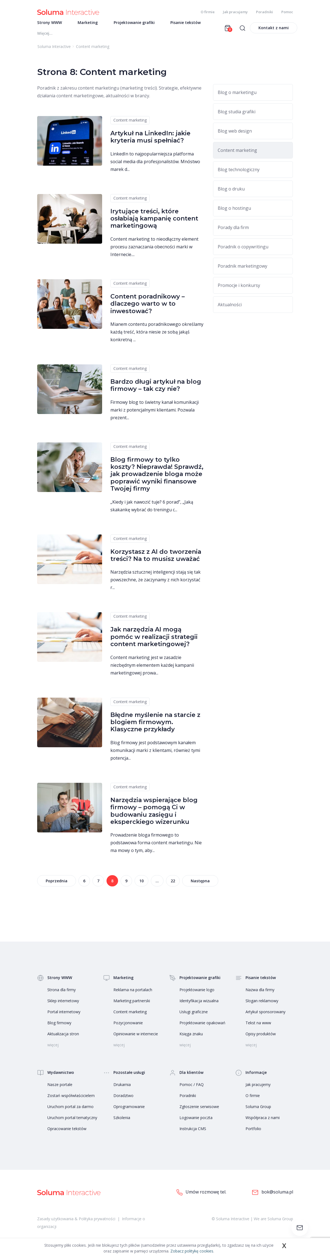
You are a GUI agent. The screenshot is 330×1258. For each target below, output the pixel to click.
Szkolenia (121, 1120)
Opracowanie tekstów (66, 1131)
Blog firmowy (59, 1025)
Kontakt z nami (273, 30)
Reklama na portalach (132, 992)
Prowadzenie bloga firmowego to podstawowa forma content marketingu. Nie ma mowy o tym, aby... (156, 845)
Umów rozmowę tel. (201, 1195)
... (157, 883)
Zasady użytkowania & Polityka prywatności (76, 1221)
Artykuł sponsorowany (265, 1014)
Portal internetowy (63, 1014)
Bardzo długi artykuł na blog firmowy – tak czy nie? (155, 388)
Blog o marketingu (237, 95)
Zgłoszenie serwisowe (199, 1109)
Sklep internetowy (63, 1003)
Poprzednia (56, 883)
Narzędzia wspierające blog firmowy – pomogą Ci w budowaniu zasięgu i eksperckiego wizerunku (154, 813)
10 (141, 883)
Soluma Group (258, 1109)
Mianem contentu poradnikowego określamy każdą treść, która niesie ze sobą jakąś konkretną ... (156, 334)
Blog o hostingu (234, 211)
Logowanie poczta (195, 1120)
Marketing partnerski (131, 1003)
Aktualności (230, 307)
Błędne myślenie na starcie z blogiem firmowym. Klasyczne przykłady (155, 725)
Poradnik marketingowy (242, 269)
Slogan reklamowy (262, 1003)
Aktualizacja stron (63, 1036)
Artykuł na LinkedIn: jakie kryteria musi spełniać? (150, 139)
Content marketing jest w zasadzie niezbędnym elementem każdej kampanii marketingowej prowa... (152, 668)
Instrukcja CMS (192, 1131)
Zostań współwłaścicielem (71, 1098)
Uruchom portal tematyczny (72, 1120)
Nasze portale (59, 1087)
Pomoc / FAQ (191, 1087)
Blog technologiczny (239, 172)
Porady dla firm (233, 230)
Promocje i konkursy (239, 288)
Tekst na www (258, 1025)
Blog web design (235, 134)
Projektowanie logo (196, 992)
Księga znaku (191, 1036)
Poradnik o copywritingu (243, 249)
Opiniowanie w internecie (135, 1036)
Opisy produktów (261, 1036)
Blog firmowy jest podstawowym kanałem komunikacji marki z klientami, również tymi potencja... (155, 753)
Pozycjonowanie (128, 1025)
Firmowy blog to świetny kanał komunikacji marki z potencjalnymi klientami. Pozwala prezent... (154, 412)
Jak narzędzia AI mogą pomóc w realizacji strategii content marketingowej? (154, 640)
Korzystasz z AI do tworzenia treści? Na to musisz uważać (155, 558)
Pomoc (287, 11)
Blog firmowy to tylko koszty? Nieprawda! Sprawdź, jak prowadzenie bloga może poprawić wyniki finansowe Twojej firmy (156, 477)
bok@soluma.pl (272, 1195)
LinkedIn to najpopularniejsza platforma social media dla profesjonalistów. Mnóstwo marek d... (155, 164)
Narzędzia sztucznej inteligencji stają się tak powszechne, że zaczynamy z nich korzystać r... (155, 582)
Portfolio (253, 1131)
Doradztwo (123, 1098)
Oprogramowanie (129, 1109)
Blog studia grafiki (236, 114)
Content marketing (130, 122)
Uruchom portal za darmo (70, 1109)
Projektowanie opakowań (202, 1025)
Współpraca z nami (263, 1120)
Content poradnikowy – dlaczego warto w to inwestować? (147, 306)
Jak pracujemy (235, 11)
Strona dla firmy (61, 992)
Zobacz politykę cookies (191, 1251)
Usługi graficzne (193, 1014)
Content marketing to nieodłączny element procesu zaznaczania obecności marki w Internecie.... (154, 249)
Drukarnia (122, 1087)
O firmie (208, 11)
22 (173, 883)
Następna (200, 883)
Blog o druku (231, 192)
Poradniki (264, 11)
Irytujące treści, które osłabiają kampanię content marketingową (154, 221)
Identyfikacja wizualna (199, 1003)
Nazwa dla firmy (260, 992)
